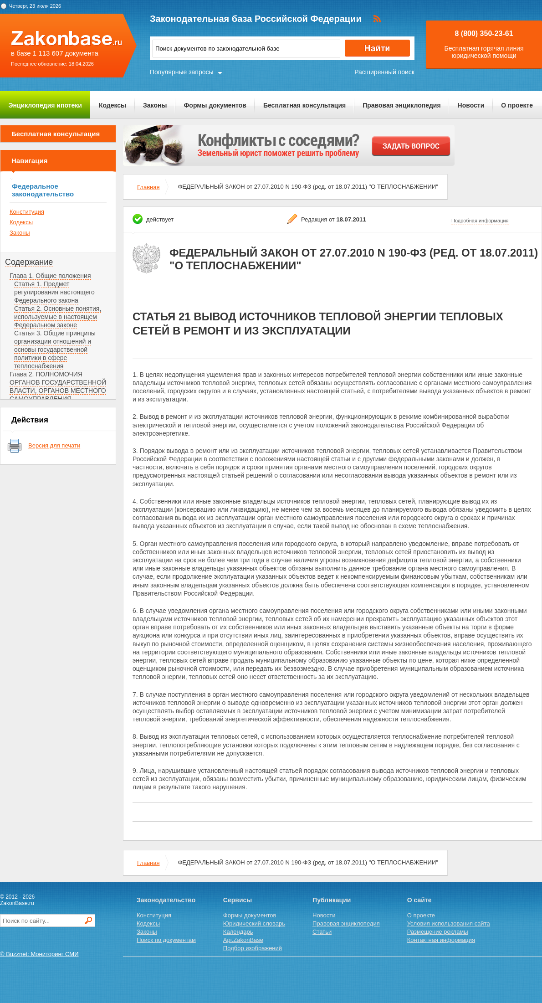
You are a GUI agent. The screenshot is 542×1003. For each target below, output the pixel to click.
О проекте (517, 105)
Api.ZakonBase (243, 939)
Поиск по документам (166, 939)
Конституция (27, 211)
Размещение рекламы (437, 931)
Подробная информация (480, 220)
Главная (148, 187)
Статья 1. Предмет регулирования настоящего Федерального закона (54, 292)
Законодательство (166, 900)
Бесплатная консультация (304, 105)
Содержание (29, 262)
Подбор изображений (252, 948)
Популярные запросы (182, 72)
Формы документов (215, 105)
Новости (471, 105)
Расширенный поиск (384, 72)
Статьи (322, 931)
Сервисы (237, 900)
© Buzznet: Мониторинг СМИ (39, 954)
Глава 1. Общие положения (50, 275)
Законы (155, 105)
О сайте (419, 900)
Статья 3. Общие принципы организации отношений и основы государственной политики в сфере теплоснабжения (55, 349)
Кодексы (112, 105)
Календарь (238, 931)
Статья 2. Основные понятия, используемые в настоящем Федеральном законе (57, 317)
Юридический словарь (254, 923)
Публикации (331, 900)
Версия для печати (54, 445)
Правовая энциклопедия (401, 105)
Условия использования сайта (448, 923)
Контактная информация (441, 939)
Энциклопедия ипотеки (45, 105)
